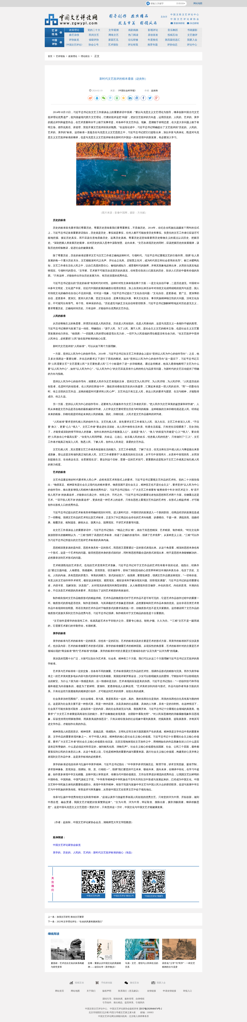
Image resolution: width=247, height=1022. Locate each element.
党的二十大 (94, 30)
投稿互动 (173, 35)
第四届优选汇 (172, 39)
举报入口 (187, 991)
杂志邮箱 (192, 23)
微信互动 (134, 983)
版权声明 (106, 991)
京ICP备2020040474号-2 (150, 1009)
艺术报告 (113, 44)
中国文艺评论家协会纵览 (67, 845)
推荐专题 (153, 44)
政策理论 (74, 30)
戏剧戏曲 (133, 30)
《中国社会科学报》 (127, 90)
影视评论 (153, 30)
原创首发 (153, 35)
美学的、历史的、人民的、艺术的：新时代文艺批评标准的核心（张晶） (93, 852)
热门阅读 (133, 35)
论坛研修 (133, 39)
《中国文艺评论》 (74, 44)
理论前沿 (85, 56)
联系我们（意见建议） (129, 991)
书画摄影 (192, 30)
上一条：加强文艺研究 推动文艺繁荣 (66, 917)
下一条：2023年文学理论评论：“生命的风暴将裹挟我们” (75, 921)
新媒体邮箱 (177, 23)
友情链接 (151, 991)
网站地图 (197, 3)
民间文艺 (94, 35)
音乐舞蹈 (173, 30)
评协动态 (172, 44)
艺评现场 (60, 56)
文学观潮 (114, 30)
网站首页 (59, 991)
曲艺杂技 (74, 35)
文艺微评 (192, 35)
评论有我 (133, 44)
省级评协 (94, 39)
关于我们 (91, 991)
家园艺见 (113, 39)
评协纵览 (74, 39)
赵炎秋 (154, 90)
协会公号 (94, 44)
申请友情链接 (169, 991)
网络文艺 (114, 35)
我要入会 (192, 39)
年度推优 (153, 39)
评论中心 (192, 44)
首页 (50, 56)
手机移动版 (107, 983)
